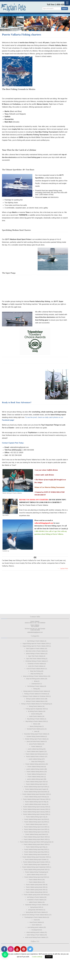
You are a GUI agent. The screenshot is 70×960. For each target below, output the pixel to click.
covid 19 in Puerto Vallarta (35, 666)
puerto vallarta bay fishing (35, 749)
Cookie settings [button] (37, 956)
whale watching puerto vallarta (35, 932)
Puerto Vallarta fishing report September (35, 864)
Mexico (35, 724)
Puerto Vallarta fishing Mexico (35, 771)
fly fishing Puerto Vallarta (35, 711)
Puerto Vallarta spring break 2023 (35, 887)
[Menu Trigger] (67, 3)
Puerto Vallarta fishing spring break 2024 (36, 869)
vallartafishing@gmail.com (43, 523)
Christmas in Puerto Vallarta (36, 663)
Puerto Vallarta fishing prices (35, 774)
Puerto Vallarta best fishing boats (35, 754)
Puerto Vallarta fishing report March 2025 (36, 839)
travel (35, 920)
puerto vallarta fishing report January (35, 804)
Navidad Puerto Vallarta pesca (36, 729)
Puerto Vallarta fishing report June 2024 (35, 827)
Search (64, 8)
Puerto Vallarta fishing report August (35, 789)
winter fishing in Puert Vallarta (35, 935)
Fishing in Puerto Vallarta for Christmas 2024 (36, 696)
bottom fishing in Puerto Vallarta (35, 653)
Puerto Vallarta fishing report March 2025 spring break (35, 842)
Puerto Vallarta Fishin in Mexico (35, 756)
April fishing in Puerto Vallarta (35, 641)
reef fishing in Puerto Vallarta (35, 897)
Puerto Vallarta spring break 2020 (35, 884)
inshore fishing (35, 714)
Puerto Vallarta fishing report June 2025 (35, 829)
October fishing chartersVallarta (36, 736)
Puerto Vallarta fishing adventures (35, 764)
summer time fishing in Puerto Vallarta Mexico (35, 914)
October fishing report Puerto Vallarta (36, 739)
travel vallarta (36, 925)
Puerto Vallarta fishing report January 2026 (35, 814)
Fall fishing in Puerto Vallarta (35, 686)
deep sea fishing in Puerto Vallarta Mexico (35, 676)
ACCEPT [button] (48, 956)
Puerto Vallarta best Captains (35, 751)
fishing (35, 688)
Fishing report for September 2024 (36, 709)
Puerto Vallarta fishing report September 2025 (35, 867)
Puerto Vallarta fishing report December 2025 (36, 794)
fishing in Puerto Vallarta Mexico (35, 701)
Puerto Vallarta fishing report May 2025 (35, 849)
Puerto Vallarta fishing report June (36, 824)
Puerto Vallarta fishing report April (35, 784)
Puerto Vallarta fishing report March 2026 (36, 844)
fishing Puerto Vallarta (35, 706)
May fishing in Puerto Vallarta (35, 719)
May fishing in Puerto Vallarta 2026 (35, 721)
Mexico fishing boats (36, 726)
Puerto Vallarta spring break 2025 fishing (36, 894)
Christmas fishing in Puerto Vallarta (35, 661)
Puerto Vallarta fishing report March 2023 (36, 837)
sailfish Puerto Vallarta (35, 902)
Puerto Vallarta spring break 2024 (35, 889)
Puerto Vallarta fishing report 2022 (36, 781)
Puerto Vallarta (35, 746)
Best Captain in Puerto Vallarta (35, 648)
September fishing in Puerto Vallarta (35, 904)
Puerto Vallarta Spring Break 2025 (36, 892)
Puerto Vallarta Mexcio (35, 879)
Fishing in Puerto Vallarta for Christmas (35, 693)
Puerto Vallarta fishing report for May (35, 801)
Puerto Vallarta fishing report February (36, 796)
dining (35, 681)
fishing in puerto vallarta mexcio (35, 699)
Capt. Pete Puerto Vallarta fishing (35, 658)
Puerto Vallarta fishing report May (35, 847)
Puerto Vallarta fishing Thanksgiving (35, 872)
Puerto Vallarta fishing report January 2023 (35, 807)
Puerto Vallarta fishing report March (35, 834)
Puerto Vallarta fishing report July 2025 (35, 822)
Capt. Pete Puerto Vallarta (35, 656)
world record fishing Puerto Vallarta (35, 937)
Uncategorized (35, 930)
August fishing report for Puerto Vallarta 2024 (36, 643)
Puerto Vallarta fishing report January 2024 (35, 809)
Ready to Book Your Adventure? (16, 402)
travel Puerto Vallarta (36, 922)
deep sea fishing (35, 673)
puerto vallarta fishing (35, 759)
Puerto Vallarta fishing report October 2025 (35, 862)
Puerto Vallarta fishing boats (36, 766)
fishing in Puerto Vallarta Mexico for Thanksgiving (35, 704)
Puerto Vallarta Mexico (35, 882)
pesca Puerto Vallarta (35, 744)
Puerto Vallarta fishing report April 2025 (35, 786)
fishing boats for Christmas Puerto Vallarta (35, 691)
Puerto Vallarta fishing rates (36, 776)
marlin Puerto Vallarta (35, 716)
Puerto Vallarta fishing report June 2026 (35, 832)
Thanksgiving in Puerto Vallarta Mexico (35, 917)
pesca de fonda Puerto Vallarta (36, 741)
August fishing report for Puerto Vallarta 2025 (36, 646)
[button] (5, 955)
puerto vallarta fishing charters (35, 769)
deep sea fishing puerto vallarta (35, 678)
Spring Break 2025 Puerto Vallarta (36, 912)
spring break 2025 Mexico (35, 909)
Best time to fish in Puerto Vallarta (36, 651)
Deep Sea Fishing (35, 671)
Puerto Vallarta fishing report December (35, 791)
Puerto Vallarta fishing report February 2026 (35, 799)
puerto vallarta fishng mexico (35, 874)
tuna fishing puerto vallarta (35, 927)
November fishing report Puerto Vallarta (35, 734)
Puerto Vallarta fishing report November (35, 854)
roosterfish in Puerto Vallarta (35, 899)
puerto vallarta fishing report (35, 779)
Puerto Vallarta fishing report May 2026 (35, 852)
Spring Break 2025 (35, 907)
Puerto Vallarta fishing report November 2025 (36, 857)
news (35, 731)
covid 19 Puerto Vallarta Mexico (36, 668)
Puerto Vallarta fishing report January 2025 (35, 812)
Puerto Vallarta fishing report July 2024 (35, 819)
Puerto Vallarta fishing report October (36, 859)
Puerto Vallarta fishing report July (35, 817)
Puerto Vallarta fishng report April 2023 (35, 877)
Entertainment (36, 683)
